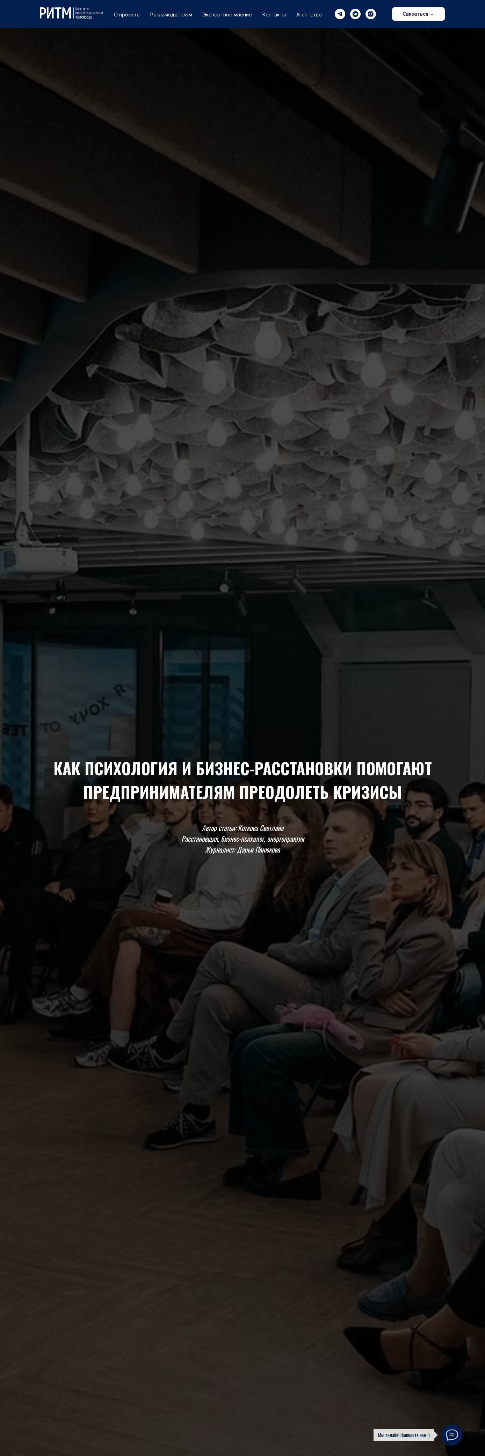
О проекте (127, 14)
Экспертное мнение (227, 14)
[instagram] (370, 14)
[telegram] (340, 14)
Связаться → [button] (418, 14)
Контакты (274, 14)
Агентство (309, 14)
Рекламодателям (171, 14)
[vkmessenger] (355, 14)
